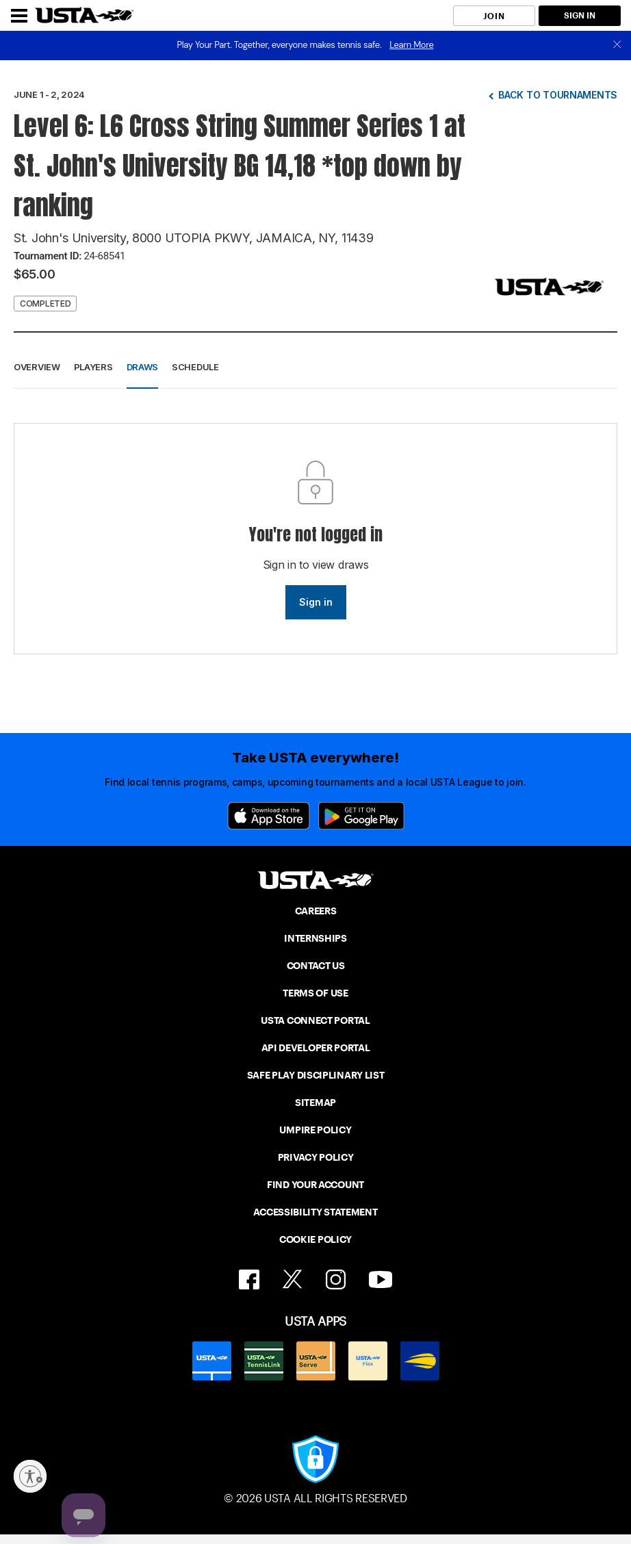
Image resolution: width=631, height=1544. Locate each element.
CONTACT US (316, 965)
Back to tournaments (557, 95)
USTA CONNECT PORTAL (315, 1020)
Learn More (411, 45)
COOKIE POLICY (315, 1239)
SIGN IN (579, 15)
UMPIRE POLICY (315, 1130)
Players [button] (93, 366)
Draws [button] (143, 366)
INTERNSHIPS (315, 938)
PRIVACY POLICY (316, 1157)
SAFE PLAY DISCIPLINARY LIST (316, 1075)
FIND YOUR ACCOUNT (315, 1184)
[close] (617, 45)
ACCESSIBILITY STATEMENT (315, 1212)
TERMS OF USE (315, 993)
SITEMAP (315, 1102)
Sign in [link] (316, 602)
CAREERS (316, 911)
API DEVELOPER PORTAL (315, 1047)
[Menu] (19, 16)
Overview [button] (37, 366)
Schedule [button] (195, 366)
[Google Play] (361, 815)
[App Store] (268, 815)
